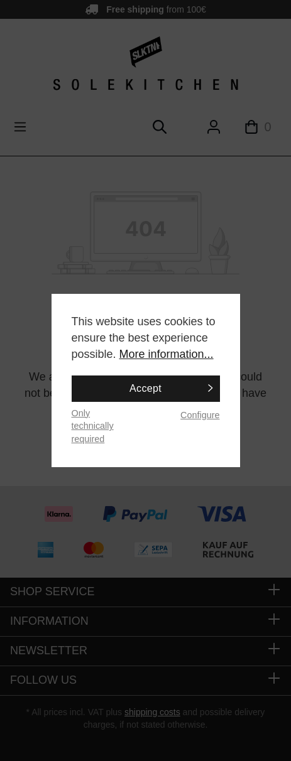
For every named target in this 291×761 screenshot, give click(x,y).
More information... (166, 354)
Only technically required (93, 426)
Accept (145, 388)
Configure (199, 415)
